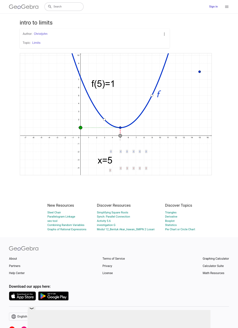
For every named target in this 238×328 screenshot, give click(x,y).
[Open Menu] (227, 6)
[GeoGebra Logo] (23, 6)
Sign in (213, 6)
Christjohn (41, 34)
